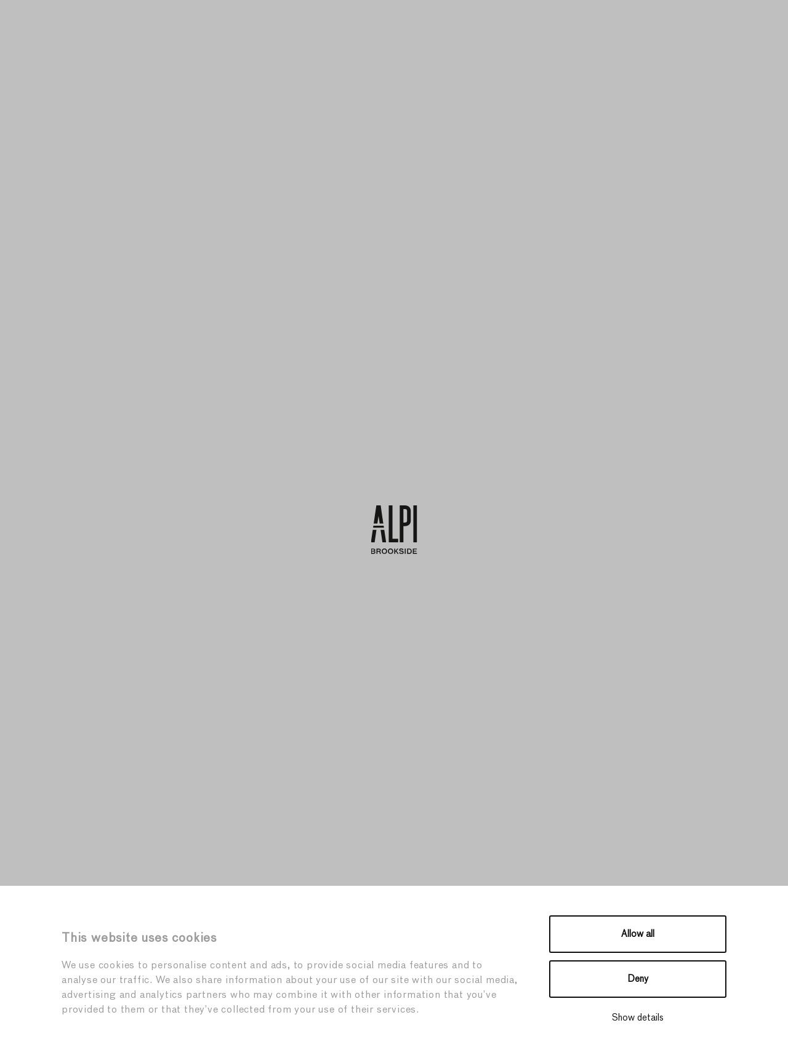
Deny (638, 979)
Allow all (637, 934)
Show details (638, 1017)
